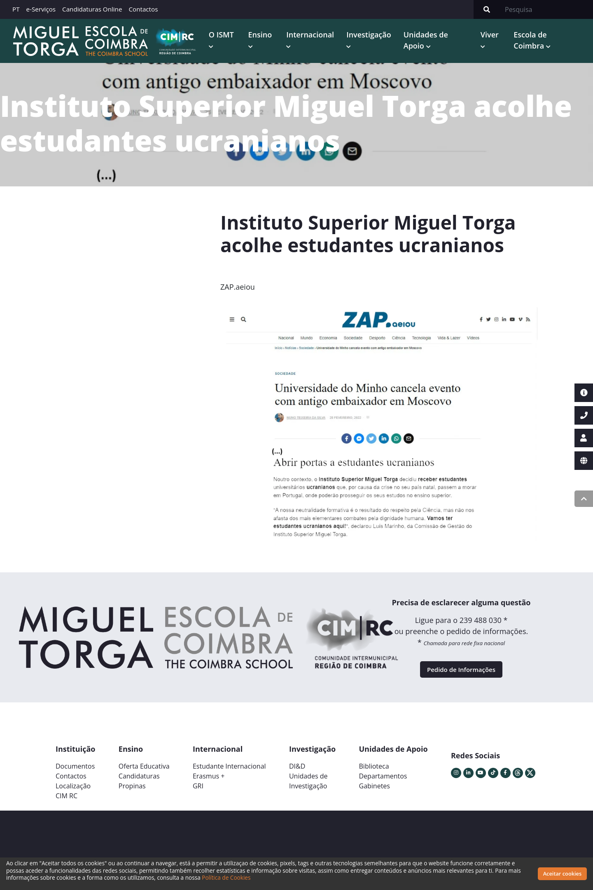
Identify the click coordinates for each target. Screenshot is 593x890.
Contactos (143, 9)
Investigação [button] (375, 37)
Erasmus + (209, 785)
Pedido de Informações (461, 676)
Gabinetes (374, 795)
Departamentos (383, 785)
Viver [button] (493, 37)
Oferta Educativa (144, 775)
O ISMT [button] (230, 37)
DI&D (297, 775)
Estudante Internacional (229, 775)
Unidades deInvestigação (308, 790)
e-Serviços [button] (41, 9)
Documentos (75, 775)
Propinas (132, 795)
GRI (198, 795)
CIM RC (66, 805)
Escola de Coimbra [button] (532, 42)
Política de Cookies (226, 877)
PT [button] (16, 9)
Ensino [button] (267, 37)
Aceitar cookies (562, 873)
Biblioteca (374, 775)
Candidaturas (139, 785)
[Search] (546, 9)
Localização (73, 795)
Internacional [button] (316, 37)
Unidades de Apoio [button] (431, 42)
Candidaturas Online (92, 9)
